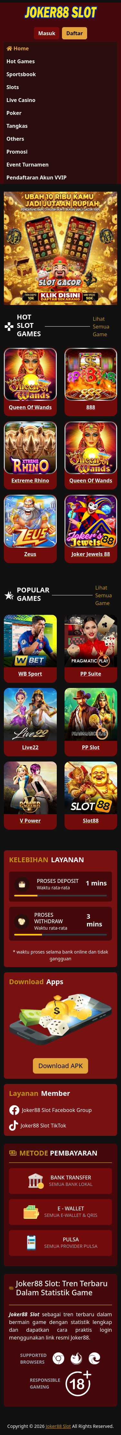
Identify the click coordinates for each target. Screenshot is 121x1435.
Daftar (74, 33)
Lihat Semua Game (101, 326)
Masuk (46, 33)
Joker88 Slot (58, 1426)
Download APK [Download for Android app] (60, 1065)
